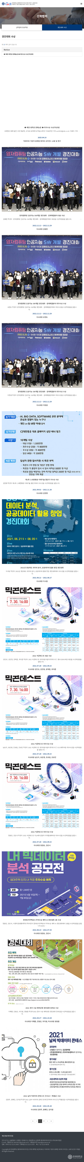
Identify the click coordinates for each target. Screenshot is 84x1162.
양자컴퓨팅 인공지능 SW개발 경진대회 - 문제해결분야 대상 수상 (42, 215)
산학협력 (42, 16)
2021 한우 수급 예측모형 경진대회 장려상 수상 (42, 1008)
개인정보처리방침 (7, 1136)
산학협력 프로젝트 (22, 27)
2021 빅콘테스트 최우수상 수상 (42, 744)
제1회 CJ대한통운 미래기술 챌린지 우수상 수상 (42, 479)
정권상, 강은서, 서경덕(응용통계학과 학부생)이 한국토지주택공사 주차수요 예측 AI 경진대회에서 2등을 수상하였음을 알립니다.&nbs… (42, 924)
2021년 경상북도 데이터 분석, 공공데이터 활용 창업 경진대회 (42, 567)
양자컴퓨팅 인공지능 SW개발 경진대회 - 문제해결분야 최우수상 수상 (42, 303)
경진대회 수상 (62, 27)
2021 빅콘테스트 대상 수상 (42, 656)
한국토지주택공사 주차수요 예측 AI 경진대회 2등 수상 (42, 920)
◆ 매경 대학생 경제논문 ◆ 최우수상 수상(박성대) (42, 127)
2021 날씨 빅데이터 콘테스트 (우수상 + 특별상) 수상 (42, 1096)
